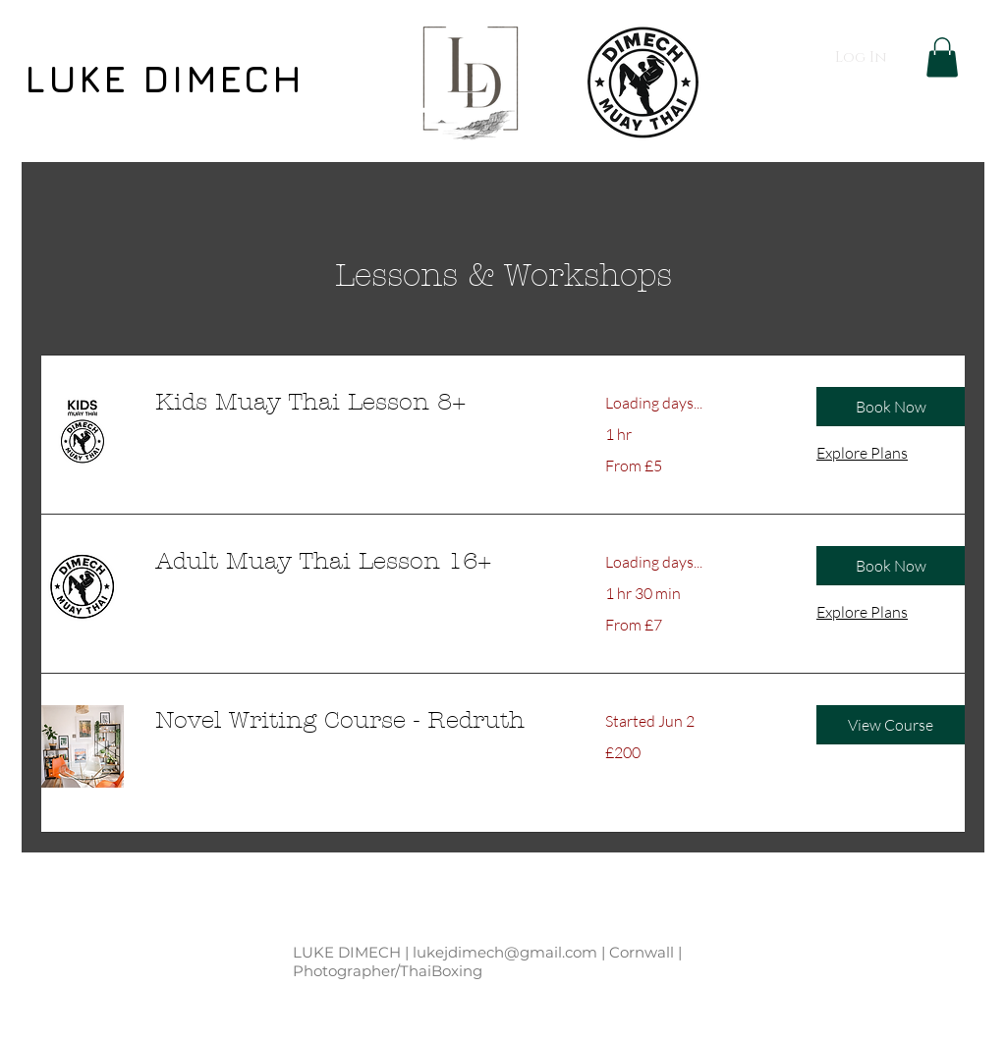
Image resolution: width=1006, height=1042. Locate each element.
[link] (356, 402)
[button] (942, 57)
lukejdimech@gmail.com (505, 952)
